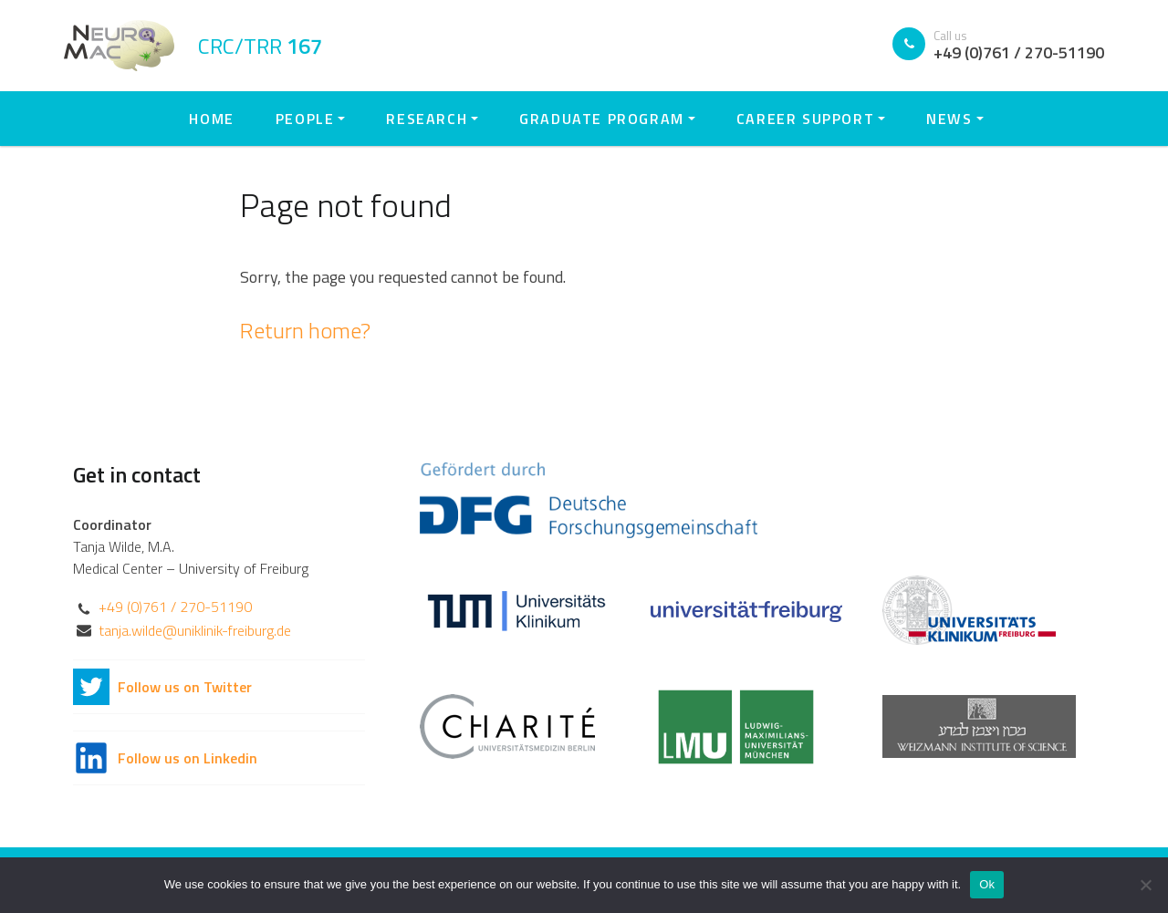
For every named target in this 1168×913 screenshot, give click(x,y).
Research (426, 119)
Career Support (805, 119)
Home (211, 119)
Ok (987, 884)
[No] (1145, 885)
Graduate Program (601, 119)
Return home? (305, 330)
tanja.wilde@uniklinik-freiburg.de (195, 630)
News (949, 119)
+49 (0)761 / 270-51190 (175, 606)
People (305, 119)
